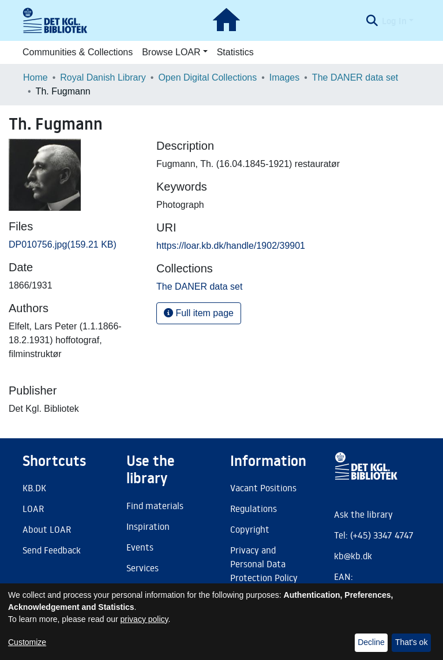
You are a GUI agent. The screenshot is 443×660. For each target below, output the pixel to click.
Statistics (235, 52)
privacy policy (144, 619)
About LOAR (46, 529)
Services (142, 568)
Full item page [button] (199, 313)
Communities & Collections (77, 52)
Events (139, 547)
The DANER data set (355, 77)
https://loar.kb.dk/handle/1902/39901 (230, 246)
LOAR (33, 508)
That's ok (411, 642)
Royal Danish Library (103, 77)
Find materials (154, 505)
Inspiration (148, 526)
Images (284, 77)
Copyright (249, 529)
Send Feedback (51, 550)
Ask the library (363, 514)
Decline (371, 642)
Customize (27, 642)
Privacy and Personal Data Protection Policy (264, 563)
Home (35, 77)
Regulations (253, 508)
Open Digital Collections (207, 77)
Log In (394, 20)
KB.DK (34, 488)
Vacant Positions (263, 488)
